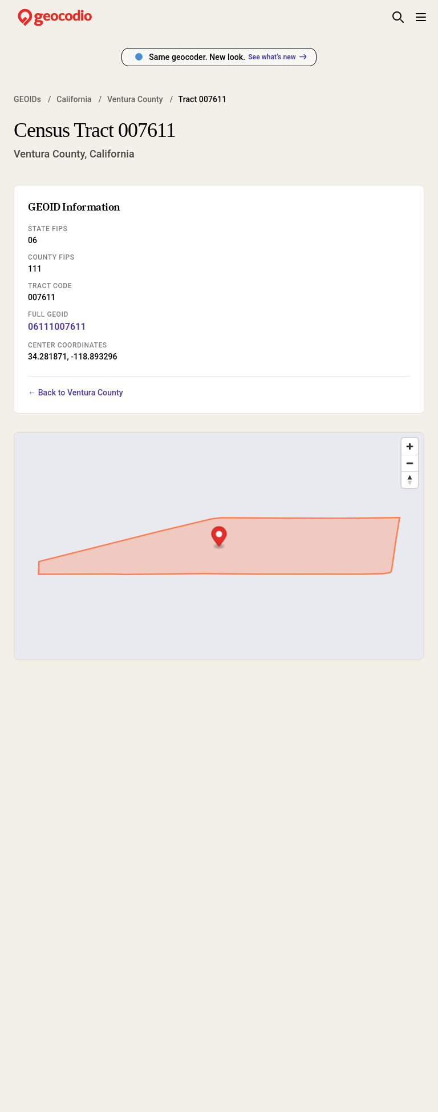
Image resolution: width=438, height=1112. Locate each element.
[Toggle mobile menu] (421, 17)
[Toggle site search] (398, 17)
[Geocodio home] (72, 17)
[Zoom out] (410, 463)
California (74, 99)
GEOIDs (27, 99)
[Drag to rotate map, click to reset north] (410, 479)
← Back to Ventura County (75, 392)
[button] (218, 537)
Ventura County (135, 99)
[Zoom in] (410, 446)
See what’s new (277, 57)
